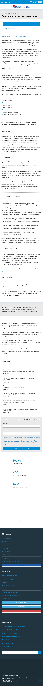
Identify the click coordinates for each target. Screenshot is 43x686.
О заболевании (7, 36)
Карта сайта (6, 598)
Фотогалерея (6, 551)
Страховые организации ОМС (11, 595)
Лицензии (5, 558)
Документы (6, 554)
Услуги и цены (6, 545)
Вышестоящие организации (10, 561)
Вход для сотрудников (10, 579)
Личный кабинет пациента (10, 575)
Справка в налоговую (8, 585)
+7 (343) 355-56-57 (35, 2)
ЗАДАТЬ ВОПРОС (21, 606)
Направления (6, 538)
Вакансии (21, 565)
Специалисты (6, 541)
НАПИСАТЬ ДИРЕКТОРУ (21, 611)
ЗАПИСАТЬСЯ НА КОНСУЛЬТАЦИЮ (21, 24)
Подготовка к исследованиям (11, 589)
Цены (15, 36)
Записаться (23, 36)
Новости (5, 548)
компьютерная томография (32, 270)
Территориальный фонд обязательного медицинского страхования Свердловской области (21, 522)
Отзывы (5, 582)
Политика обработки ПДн (10, 592)
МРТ (2, 271)
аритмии (5, 98)
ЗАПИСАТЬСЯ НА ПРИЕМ (21, 602)
